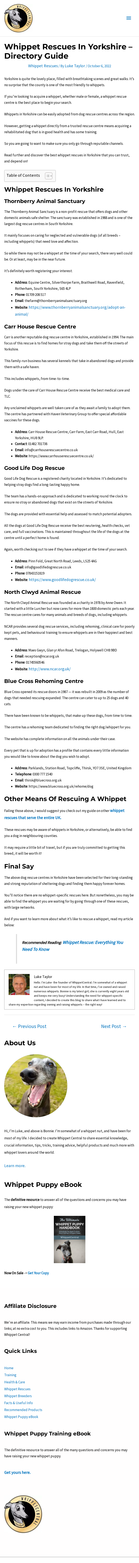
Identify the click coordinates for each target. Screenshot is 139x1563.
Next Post (114, 1011)
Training (10, 1356)
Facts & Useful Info (18, 1380)
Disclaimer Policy (101, 1552)
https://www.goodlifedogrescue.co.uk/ (57, 569)
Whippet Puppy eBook (21, 1392)
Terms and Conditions (42, 1552)
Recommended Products (23, 1386)
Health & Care (14, 1362)
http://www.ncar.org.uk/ (47, 657)
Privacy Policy (73, 1552)
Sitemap (124, 1552)
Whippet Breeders (18, 1374)
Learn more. (13, 1150)
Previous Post (29, 1011)
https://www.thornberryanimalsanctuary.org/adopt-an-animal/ (76, 305)
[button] (46, 174)
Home (8, 1350)
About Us (15, 1552)
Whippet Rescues (44, 64)
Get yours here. (15, 1448)
